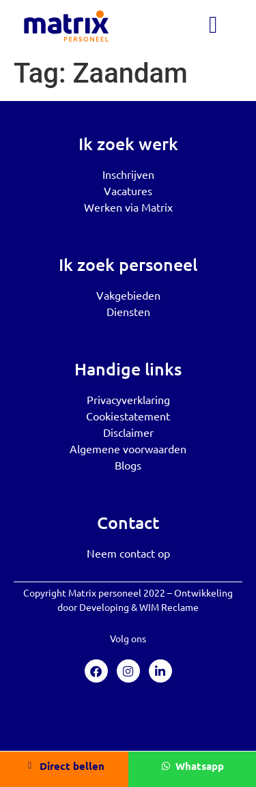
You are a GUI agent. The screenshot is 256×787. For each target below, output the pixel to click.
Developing (104, 607)
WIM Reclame (169, 607)
